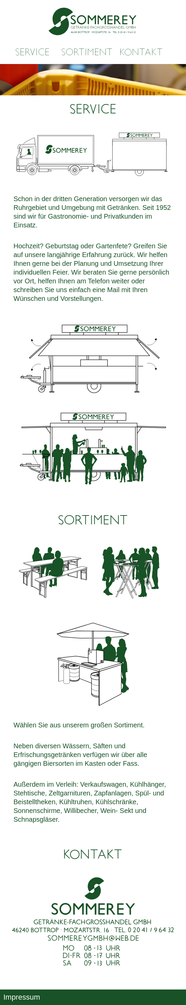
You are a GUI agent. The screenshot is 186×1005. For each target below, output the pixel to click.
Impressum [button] (21, 997)
